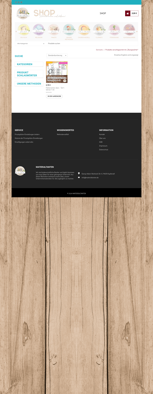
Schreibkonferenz (24, 282)
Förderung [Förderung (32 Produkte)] (32, 172)
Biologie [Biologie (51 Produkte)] (21, 154)
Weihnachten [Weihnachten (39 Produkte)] (29, 243)
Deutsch (23, 37)
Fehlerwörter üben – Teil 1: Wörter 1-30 (55, 89)
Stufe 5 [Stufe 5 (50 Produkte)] (25, 239)
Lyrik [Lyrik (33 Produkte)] (36, 205)
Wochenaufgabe (23, 290)
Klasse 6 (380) (22, 122)
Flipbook (34, 275)
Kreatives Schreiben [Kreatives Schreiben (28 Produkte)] (32, 197)
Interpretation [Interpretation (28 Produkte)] (21, 180)
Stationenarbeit (23, 275)
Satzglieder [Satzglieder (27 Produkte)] (32, 230)
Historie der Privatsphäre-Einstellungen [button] (29, 335)
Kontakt (102, 331)
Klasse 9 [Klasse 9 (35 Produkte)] (30, 184)
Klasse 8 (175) (21, 130)
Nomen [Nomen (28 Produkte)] (38, 209)
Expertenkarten (24, 267)
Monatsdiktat (22, 279)
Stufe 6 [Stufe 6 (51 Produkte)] (33, 239)
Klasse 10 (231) (22, 115)
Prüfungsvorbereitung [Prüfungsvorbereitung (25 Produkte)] (32, 214)
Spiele (31, 279)
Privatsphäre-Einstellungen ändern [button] (27, 331)
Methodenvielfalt (63, 331)
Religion (38, 37)
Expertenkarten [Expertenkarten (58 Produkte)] (25, 167)
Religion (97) (21, 84)
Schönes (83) (21, 103)
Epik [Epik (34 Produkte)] (28, 159)
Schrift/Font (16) (22, 107)
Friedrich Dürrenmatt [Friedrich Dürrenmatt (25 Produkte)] (22, 171)
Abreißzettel (34, 290)
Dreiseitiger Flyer (23, 301)
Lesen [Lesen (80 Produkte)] (21, 205)
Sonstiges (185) (22, 111)
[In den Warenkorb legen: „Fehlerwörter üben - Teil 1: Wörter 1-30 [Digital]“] (54, 96)
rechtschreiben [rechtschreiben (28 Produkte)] (21, 218)
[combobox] (30, 44)
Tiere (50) (20, 138)
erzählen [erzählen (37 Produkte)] (34, 159)
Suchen (19, 64)
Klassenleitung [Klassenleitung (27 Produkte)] (21, 197)
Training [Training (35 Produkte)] (20, 243)
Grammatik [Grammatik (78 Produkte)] (24, 175)
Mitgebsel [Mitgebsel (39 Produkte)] (21, 209)
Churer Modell (84, 37)
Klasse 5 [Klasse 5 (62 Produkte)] (36, 180)
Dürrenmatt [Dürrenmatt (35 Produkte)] (21, 159)
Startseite (99, 50)
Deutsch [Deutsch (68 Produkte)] (31, 154)
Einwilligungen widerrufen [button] (24, 339)
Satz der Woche (24, 286)
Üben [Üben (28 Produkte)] (37, 243)
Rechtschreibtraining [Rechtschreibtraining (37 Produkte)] (25, 222)
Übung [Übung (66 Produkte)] (21, 247)
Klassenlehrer (129, 37)
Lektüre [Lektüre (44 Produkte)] (20, 201)
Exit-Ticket (22, 293)
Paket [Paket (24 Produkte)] (18, 214)
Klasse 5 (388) (22, 119)
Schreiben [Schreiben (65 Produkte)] (23, 235)
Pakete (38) (21, 88)
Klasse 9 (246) (22, 134)
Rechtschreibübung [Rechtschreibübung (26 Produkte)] (22, 230)
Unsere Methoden (69, 38)
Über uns (102, 335)
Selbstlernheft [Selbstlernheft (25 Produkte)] (33, 235)
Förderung (114, 37)
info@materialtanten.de (88, 374)
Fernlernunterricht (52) (25, 92)
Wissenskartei (22, 271)
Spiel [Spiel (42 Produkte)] (19, 239)
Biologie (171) (21, 77)
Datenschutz (103, 346)
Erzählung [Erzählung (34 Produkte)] (20, 163)
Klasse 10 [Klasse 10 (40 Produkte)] (21, 188)
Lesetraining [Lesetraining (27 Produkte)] (29, 205)
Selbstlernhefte (22, 264)
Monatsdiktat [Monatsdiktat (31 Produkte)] (30, 210)
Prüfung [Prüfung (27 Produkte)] (23, 214)
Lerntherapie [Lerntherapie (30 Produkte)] (29, 201)
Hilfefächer (21, 297)
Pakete (53, 37)
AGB (100, 339)
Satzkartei (31, 294)
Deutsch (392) (22, 81)
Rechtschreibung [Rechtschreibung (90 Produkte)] (28, 226)
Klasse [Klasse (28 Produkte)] (28, 180)
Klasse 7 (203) (22, 126)
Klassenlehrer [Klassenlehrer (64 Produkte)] (25, 192)
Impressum (103, 343)
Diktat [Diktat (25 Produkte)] (38, 154)
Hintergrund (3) (22, 96)
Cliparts (99, 37)
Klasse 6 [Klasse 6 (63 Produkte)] (21, 184)
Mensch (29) (21, 100)
